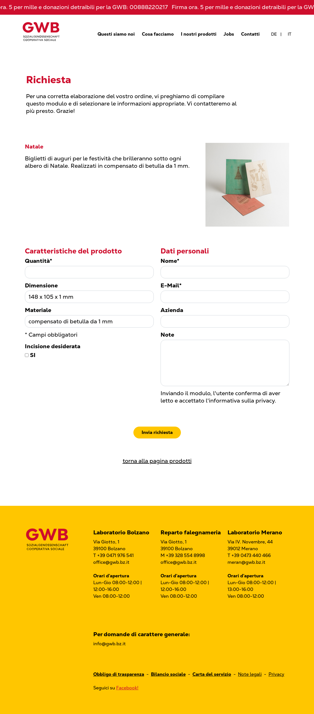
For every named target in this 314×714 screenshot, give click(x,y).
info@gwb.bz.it (109, 644)
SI (30, 355)
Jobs (229, 34)
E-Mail (171, 285)
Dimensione (41, 285)
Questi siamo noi (116, 34)
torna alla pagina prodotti (157, 460)
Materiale (38, 310)
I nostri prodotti (198, 34)
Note (167, 334)
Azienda (172, 310)
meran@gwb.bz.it (246, 562)
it (289, 34)
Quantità (38, 260)
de (274, 34)
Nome (170, 260)
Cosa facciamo (158, 34)
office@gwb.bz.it (111, 562)
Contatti (250, 34)
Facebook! (127, 688)
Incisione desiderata (52, 346)
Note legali (250, 674)
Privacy (276, 674)
